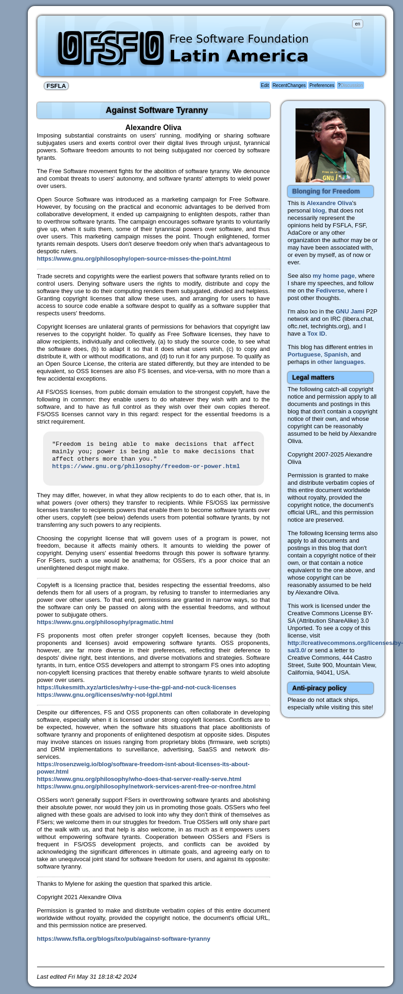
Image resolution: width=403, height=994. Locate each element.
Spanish (336, 354)
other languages (340, 361)
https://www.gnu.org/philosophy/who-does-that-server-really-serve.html (139, 778)
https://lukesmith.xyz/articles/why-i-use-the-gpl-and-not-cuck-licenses (137, 687)
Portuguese (304, 354)
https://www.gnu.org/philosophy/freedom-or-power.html (146, 467)
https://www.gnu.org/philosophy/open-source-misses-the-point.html (134, 258)
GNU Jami (349, 311)
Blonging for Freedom (326, 191)
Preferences (321, 85)
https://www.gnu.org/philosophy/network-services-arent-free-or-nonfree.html (146, 786)
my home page (334, 275)
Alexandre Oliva (329, 203)
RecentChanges (289, 85)
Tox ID (316, 333)
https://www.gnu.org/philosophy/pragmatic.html (105, 622)
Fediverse (330, 290)
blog (318, 210)
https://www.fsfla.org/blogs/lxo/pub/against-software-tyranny (123, 938)
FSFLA (56, 85)
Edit (265, 85)
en (357, 23)
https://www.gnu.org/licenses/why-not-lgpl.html (104, 694)
